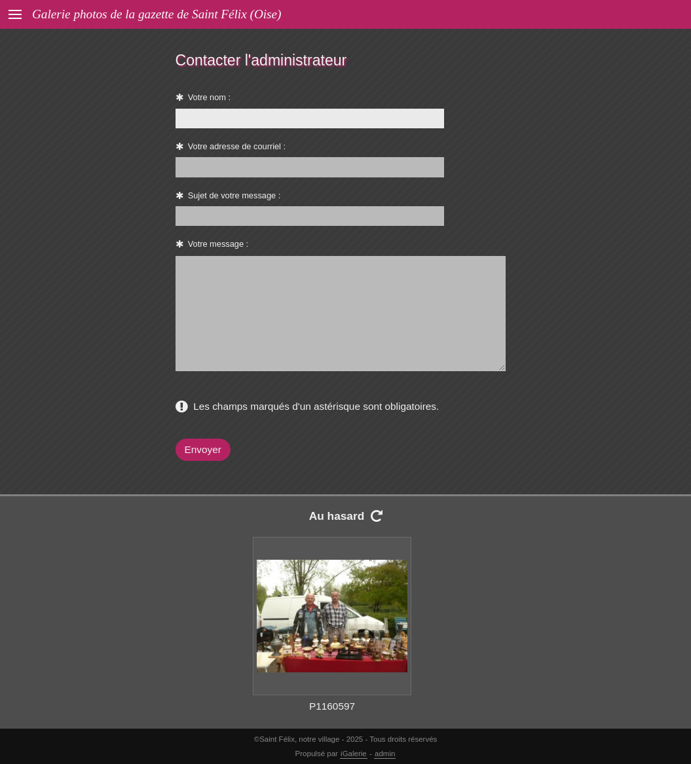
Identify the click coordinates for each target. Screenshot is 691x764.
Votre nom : (209, 97)
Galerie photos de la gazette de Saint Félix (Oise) (156, 14)
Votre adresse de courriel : (237, 146)
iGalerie (354, 753)
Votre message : (218, 244)
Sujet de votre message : (234, 195)
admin (385, 753)
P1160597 (332, 706)
